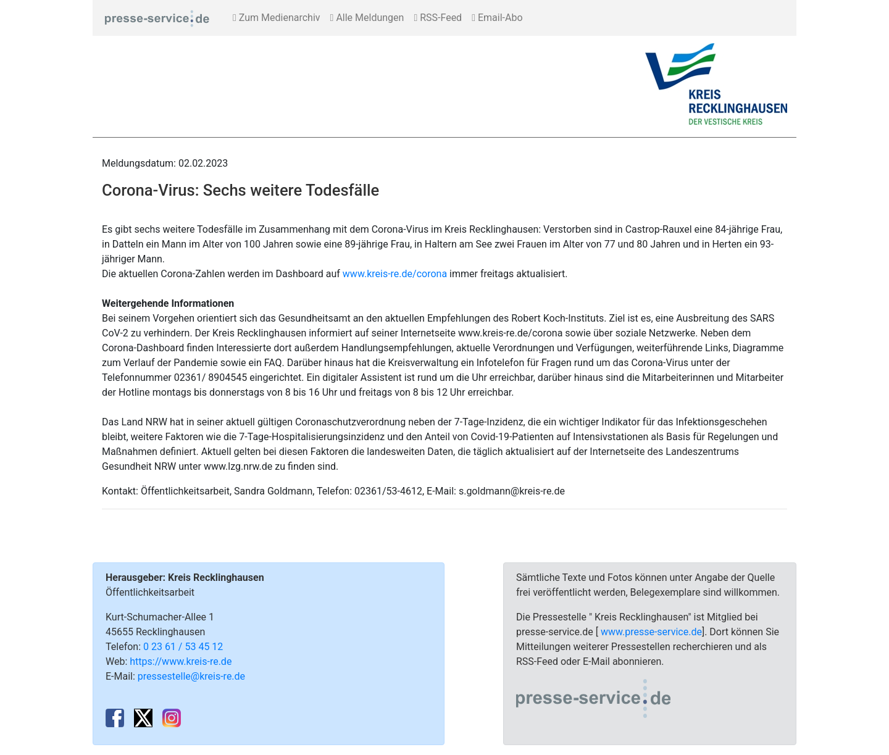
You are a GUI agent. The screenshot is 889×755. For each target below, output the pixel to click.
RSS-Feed (438, 17)
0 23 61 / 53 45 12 (183, 647)
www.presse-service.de (651, 632)
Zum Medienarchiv (276, 17)
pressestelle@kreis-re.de (191, 676)
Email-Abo (497, 17)
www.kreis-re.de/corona (395, 274)
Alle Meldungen (367, 17)
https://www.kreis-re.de (181, 661)
